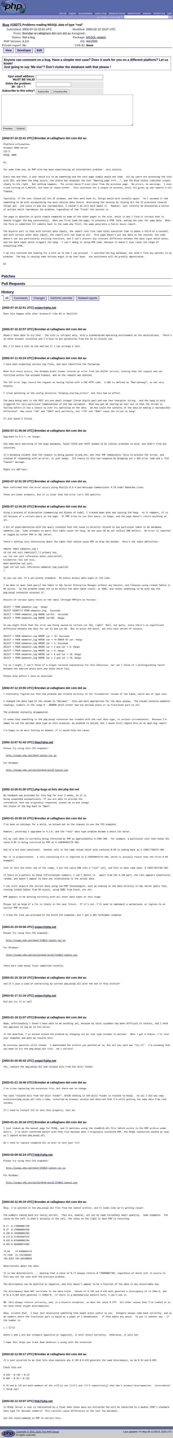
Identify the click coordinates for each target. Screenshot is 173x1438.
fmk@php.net (43, 1154)
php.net (62, 13)
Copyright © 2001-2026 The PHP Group (37, 1431)
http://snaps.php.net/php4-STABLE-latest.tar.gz (35, 940)
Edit (39, 50)
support (72, 13)
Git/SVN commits (61, 298)
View (8, 50)
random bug (159, 13)
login (169, 13)
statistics (147, 13)
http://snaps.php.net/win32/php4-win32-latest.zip (37, 770)
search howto (134, 13)
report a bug (101, 13)
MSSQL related (96, 37)
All (6, 298)
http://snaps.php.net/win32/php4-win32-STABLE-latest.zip (41, 954)
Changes (39, 298)
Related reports (87, 298)
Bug (6, 25)
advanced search (117, 13)
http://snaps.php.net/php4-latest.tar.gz (31, 755)
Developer (24, 50)
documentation (85, 13)
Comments (21, 298)
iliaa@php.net (43, 742)
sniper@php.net (45, 307)
